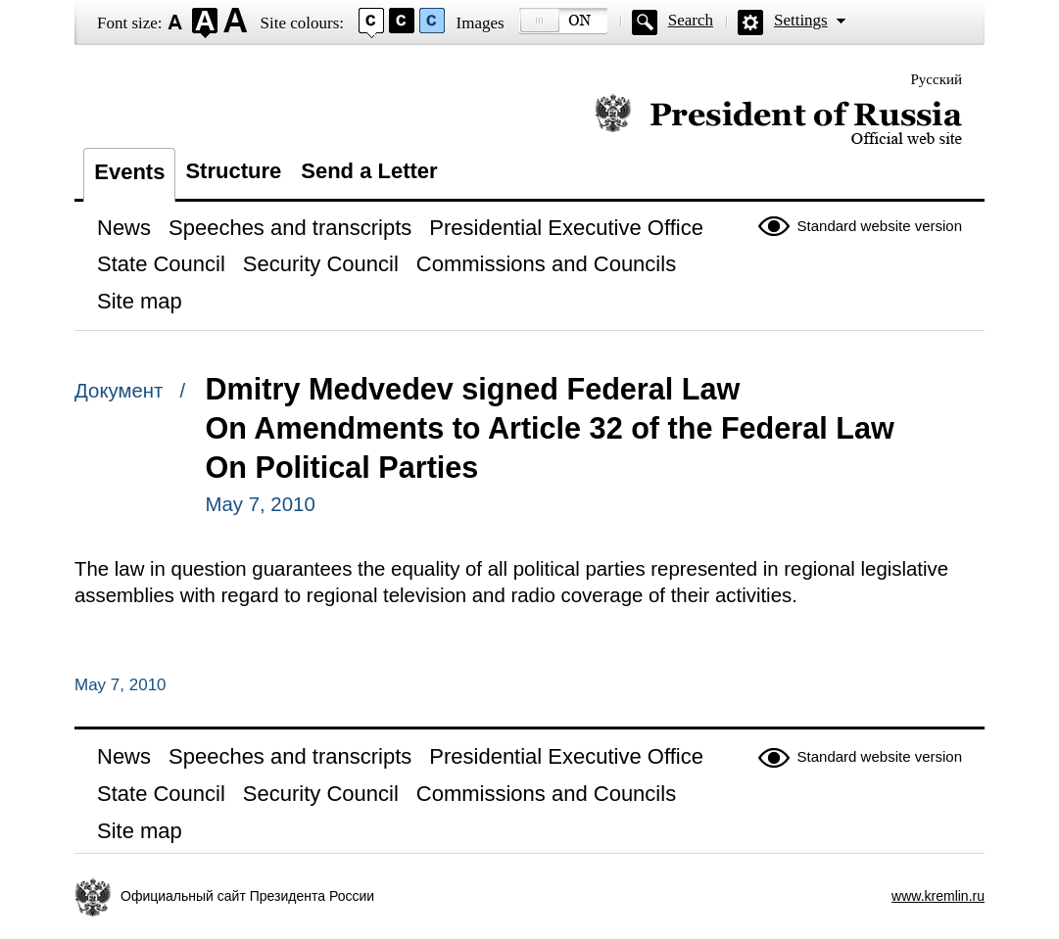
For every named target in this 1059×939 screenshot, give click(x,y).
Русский (937, 79)
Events (129, 172)
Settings (801, 20)
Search (690, 20)
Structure (233, 171)
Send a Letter (369, 171)
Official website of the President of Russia (778, 120)
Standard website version (879, 225)
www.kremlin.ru (938, 896)
